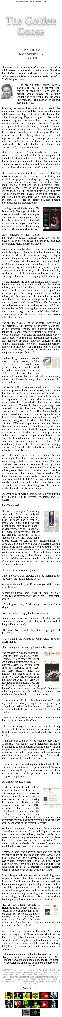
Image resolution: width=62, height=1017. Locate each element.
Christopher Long (31, 988)
